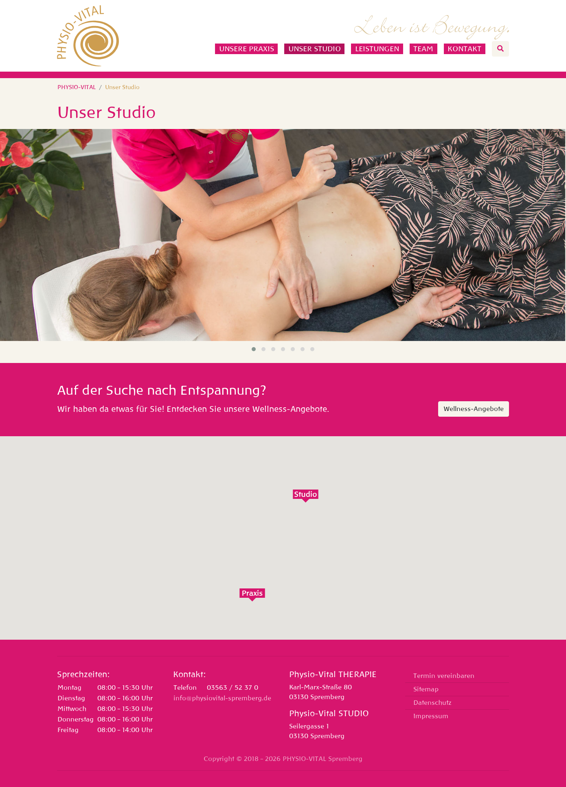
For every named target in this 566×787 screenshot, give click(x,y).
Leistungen (377, 49)
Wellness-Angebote (473, 409)
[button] (254, 349)
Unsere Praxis (246, 49)
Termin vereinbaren (443, 676)
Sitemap (426, 689)
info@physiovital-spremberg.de (222, 698)
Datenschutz (432, 702)
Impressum (430, 716)
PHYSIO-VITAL (76, 87)
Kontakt (464, 49)
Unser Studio (314, 49)
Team (423, 49)
